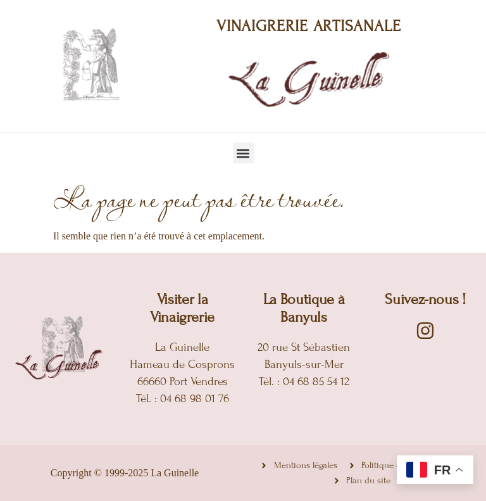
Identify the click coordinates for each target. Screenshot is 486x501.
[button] (243, 153)
